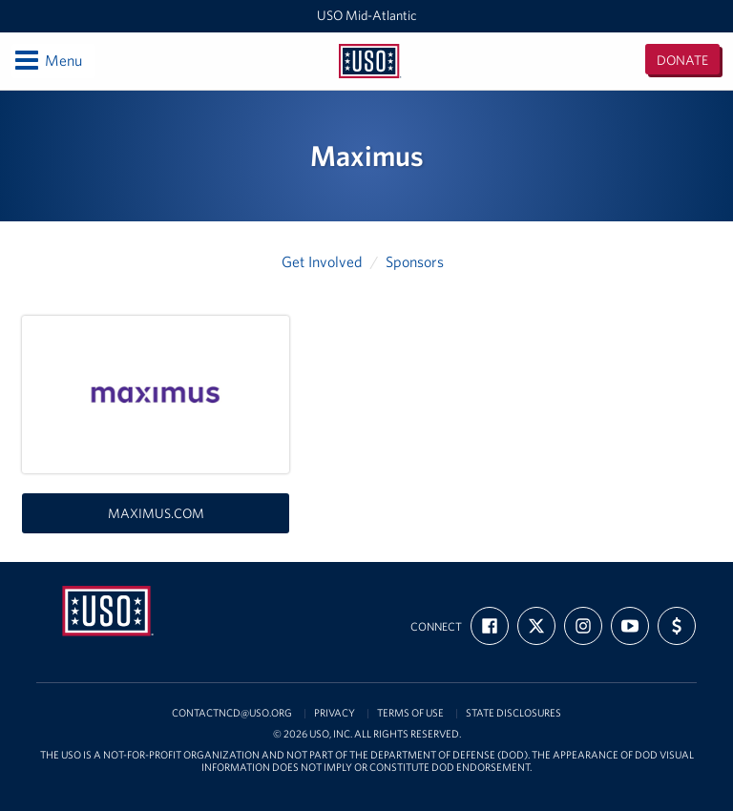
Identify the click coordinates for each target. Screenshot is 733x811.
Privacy (334, 713)
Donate (682, 60)
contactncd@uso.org (232, 713)
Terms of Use (410, 713)
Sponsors (415, 261)
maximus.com (156, 513)
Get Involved (322, 261)
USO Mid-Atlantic (367, 15)
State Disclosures (513, 713)
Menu (47, 60)
